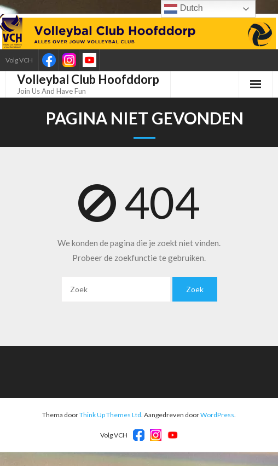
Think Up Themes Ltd (110, 415)
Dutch (183, 8)
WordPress (217, 415)
